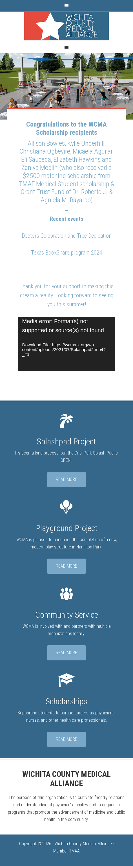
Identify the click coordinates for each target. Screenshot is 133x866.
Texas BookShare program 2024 (66, 252)
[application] (66, 344)
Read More (66, 479)
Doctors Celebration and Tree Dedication (67, 235)
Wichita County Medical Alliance (66, 26)
